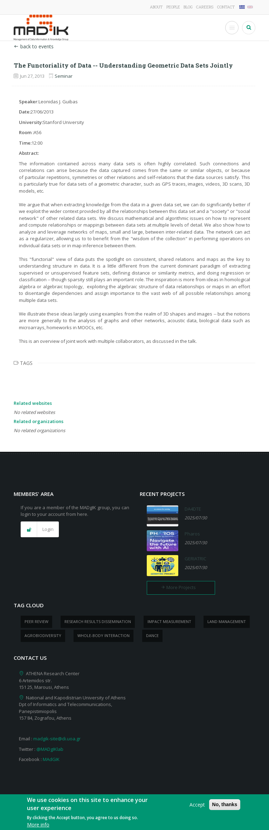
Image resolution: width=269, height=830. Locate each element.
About (156, 6)
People (173, 6)
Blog (188, 6)
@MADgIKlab (49, 749)
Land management (226, 621)
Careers (204, 6)
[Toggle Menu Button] (232, 27)
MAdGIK (51, 759)
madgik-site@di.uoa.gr (57, 738)
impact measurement (169, 621)
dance (152, 635)
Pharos (192, 534)
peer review (36, 621)
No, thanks (224, 806)
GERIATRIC (195, 558)
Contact (226, 6)
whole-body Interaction (103, 635)
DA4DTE (193, 509)
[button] (40, 529)
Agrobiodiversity (43, 635)
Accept (197, 806)
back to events (34, 46)
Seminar (64, 76)
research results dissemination (97, 621)
